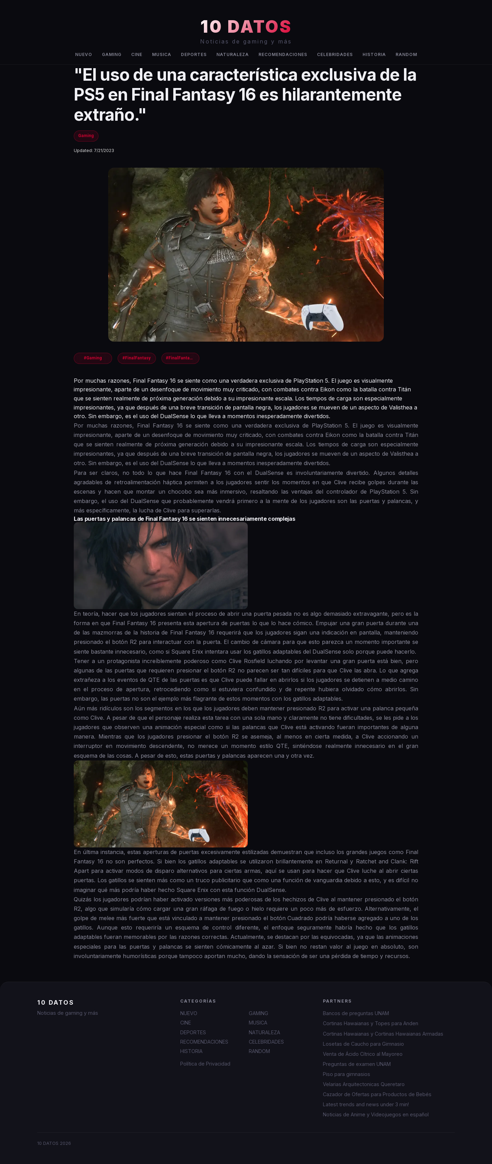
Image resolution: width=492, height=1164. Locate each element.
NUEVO (83, 54)
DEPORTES (194, 54)
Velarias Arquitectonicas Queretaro (364, 1084)
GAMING (111, 54)
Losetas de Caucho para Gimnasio (363, 1044)
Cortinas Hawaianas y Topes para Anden (370, 1023)
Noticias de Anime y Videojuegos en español (376, 1114)
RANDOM (406, 54)
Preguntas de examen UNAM (357, 1064)
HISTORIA (374, 54)
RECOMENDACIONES (283, 54)
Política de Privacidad (205, 1064)
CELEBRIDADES (335, 54)
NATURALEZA (232, 54)
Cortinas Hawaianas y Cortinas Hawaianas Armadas (383, 1034)
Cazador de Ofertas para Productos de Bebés (377, 1094)
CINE (136, 54)
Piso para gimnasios (346, 1074)
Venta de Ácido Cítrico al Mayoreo (363, 1054)
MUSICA (161, 54)
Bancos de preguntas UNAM (356, 1013)
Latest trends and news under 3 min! (366, 1104)
